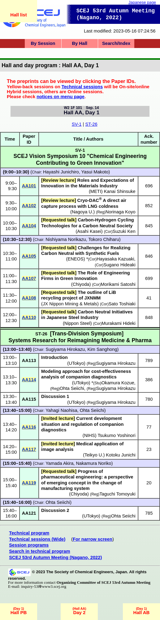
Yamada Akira (59, 463)
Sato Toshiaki (122, 303)
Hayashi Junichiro (61, 171)
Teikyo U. (93, 454)
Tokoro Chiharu (103, 239)
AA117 (29, 449)
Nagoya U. (82, 211)
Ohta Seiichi (72, 388)
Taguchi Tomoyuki (117, 493)
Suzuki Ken (124, 231)
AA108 (29, 297)
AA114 (29, 379)
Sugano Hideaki (119, 264)
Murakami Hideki (119, 323)
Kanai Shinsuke (120, 191)
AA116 (29, 427)
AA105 (29, 256)
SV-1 (77, 124)
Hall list (18, 14)
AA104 (29, 225)
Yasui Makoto (95, 171)
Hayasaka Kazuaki (115, 258)
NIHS (89, 435)
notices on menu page (60, 96)
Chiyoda (81, 284)
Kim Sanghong (102, 349)
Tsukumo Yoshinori (116, 435)
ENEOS (75, 258)
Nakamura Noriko (93, 463)
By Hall (79, 43)
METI (95, 191)
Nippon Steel (77, 323)
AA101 (29, 185)
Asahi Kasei (89, 231)
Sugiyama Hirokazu (65, 349)
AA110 (29, 317)
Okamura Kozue (118, 382)
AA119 (29, 482)
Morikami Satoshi (118, 284)
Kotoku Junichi (120, 454)
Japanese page (142, 2)
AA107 (29, 278)
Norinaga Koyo (121, 211)
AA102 (29, 205)
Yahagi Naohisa (61, 410)
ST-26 (91, 124)
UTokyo (76, 363)
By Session (43, 43)
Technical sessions (82, 86)
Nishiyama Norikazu (65, 239)
